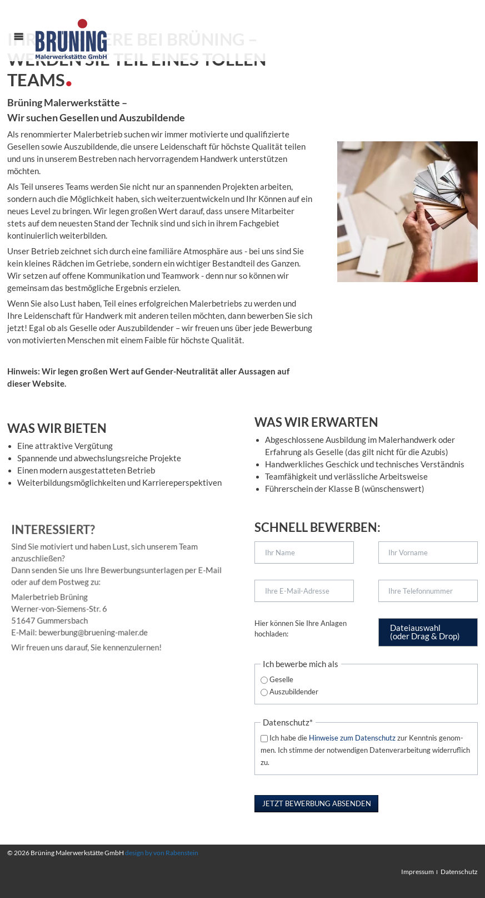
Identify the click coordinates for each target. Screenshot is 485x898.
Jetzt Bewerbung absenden (316, 803)
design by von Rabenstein (161, 852)
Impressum (417, 871)
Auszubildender (293, 691)
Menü (25, 47)
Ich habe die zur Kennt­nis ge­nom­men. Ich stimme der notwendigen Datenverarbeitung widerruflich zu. (365, 750)
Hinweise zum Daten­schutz (352, 737)
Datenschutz (459, 871)
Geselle (281, 679)
